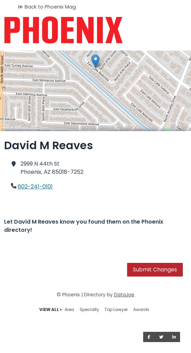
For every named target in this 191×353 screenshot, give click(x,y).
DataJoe (124, 295)
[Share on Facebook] (149, 337)
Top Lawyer (116, 309)
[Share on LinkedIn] (174, 337)
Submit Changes (155, 269)
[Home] (95, 30)
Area (69, 309)
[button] (95, 61)
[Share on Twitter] (161, 337)
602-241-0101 (35, 186)
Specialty (89, 309)
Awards (141, 309)
